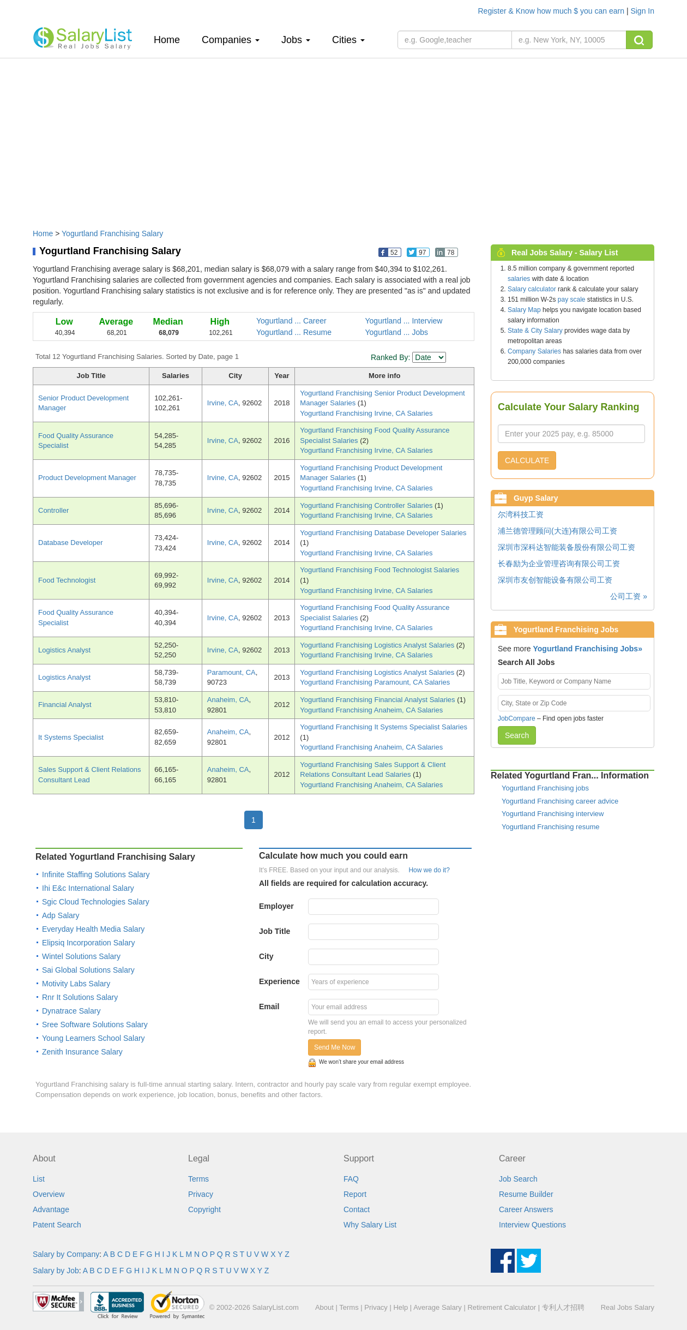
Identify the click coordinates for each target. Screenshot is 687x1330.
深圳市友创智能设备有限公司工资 (555, 580)
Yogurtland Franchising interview (553, 814)
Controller (53, 510)
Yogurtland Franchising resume (550, 827)
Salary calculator (532, 289)
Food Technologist (66, 580)
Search (517, 735)
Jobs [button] (295, 39)
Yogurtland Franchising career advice (560, 801)
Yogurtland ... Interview (404, 320)
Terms (198, 1179)
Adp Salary (60, 915)
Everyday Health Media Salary (93, 929)
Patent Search (57, 1224)
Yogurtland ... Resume (294, 332)
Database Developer (70, 542)
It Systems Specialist (71, 737)
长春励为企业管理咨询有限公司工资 (559, 563)
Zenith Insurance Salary (82, 1051)
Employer (276, 906)
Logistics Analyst (64, 650)
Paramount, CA (231, 672)
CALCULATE (527, 460)
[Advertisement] (343, 138)
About (324, 1307)
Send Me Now (334, 1047)
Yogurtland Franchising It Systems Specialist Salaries (383, 727)
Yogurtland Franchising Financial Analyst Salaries (378, 700)
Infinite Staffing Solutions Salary (95, 874)
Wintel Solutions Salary (81, 956)
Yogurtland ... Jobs (396, 332)
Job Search (518, 1179)
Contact (356, 1209)
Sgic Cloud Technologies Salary (95, 901)
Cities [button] (348, 39)
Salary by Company (66, 1254)
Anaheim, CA (228, 700)
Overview (48, 1194)
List (39, 1179)
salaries (519, 279)
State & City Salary (535, 330)
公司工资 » (628, 596)
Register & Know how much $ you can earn (552, 11)
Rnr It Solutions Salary (80, 997)
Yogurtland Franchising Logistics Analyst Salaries (378, 645)
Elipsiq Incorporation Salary (88, 942)
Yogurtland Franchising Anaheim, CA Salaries (371, 710)
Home (171, 39)
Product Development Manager (87, 478)
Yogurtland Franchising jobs (545, 788)
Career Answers (526, 1209)
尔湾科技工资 (521, 514)
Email (269, 1006)
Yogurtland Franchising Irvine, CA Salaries (366, 413)
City (266, 956)
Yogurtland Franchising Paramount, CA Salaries (375, 682)
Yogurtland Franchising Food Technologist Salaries (379, 570)
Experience (279, 981)
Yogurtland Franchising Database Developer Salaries (383, 533)
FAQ (351, 1179)
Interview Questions (532, 1224)
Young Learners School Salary (93, 1038)
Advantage (51, 1209)
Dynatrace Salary (71, 1011)
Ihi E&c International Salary (88, 888)
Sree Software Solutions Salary (95, 1024)
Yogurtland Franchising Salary (112, 233)
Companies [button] (231, 39)
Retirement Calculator (501, 1307)
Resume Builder (526, 1194)
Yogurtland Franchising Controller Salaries (367, 505)
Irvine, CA (222, 403)
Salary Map (524, 310)
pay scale (572, 299)
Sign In (642, 11)
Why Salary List (369, 1224)
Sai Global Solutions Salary (88, 970)
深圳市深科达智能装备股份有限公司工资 (566, 547)
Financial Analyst (65, 704)
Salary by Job (56, 1270)
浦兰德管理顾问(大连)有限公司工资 (557, 530)
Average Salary (437, 1307)
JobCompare (516, 718)
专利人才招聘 (563, 1307)
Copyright (204, 1209)
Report (354, 1194)
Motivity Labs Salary (76, 983)
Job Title (274, 931)
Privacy (200, 1194)
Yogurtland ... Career (291, 320)
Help (400, 1307)
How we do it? (428, 870)
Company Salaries (534, 351)
